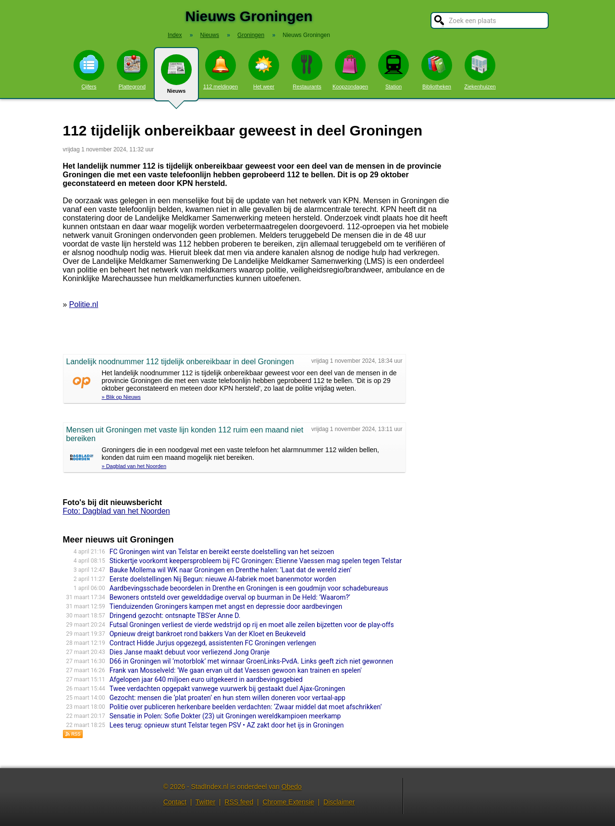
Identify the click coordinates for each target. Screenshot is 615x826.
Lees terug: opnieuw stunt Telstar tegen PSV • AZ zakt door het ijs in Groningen (227, 725)
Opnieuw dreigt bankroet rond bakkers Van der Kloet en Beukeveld (208, 634)
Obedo (292, 786)
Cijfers (89, 69)
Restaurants (307, 69)
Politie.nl (83, 304)
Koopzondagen (350, 69)
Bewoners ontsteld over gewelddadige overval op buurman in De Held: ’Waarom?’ (230, 597)
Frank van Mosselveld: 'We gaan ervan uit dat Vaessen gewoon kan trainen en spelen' (236, 670)
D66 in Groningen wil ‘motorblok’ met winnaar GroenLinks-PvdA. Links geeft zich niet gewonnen (252, 661)
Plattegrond (132, 69)
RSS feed (238, 802)
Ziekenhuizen (479, 69)
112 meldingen (220, 69)
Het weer (263, 69)
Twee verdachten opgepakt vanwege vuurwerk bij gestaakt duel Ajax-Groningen (227, 688)
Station (393, 69)
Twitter (205, 802)
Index (175, 35)
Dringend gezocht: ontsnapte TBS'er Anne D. (175, 615)
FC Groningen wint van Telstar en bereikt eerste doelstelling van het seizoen (222, 551)
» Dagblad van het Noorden (134, 466)
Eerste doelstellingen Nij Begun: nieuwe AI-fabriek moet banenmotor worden (223, 579)
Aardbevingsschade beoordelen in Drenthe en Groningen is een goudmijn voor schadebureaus (249, 588)
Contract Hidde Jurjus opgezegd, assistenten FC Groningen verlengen (213, 643)
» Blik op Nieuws (121, 397)
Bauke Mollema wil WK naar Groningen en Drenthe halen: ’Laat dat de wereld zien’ (231, 570)
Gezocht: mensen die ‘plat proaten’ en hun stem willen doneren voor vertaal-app (227, 698)
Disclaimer (339, 802)
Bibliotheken (436, 69)
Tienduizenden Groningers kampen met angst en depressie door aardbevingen (226, 606)
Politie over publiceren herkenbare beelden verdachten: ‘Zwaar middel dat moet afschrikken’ (246, 707)
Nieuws (176, 77)
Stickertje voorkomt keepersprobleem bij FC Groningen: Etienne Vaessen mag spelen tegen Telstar (256, 561)
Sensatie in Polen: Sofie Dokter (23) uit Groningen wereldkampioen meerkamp (225, 716)
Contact (174, 802)
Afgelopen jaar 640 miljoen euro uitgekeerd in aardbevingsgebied (206, 679)
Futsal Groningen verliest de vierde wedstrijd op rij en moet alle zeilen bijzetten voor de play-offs (252, 625)
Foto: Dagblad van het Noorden (116, 511)
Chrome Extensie (288, 802)
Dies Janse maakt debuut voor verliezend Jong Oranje (190, 652)
